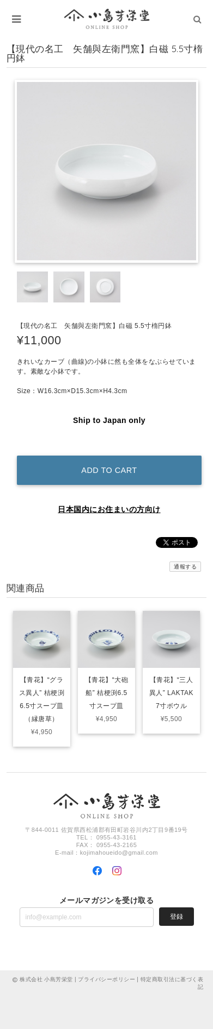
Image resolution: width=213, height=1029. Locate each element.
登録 (176, 916)
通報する (185, 567)
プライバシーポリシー (106, 979)
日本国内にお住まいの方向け (109, 509)
